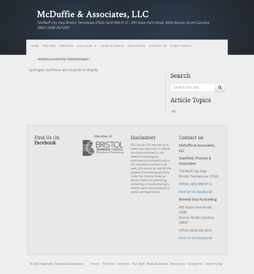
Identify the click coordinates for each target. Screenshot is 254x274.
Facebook (215, 20)
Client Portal (181, 46)
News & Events (112, 46)
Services (66, 46)
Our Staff (86, 46)
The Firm (49, 46)
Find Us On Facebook (195, 191)
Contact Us (158, 46)
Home (35, 46)
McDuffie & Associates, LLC (93, 14)
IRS (174, 111)
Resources (136, 46)
